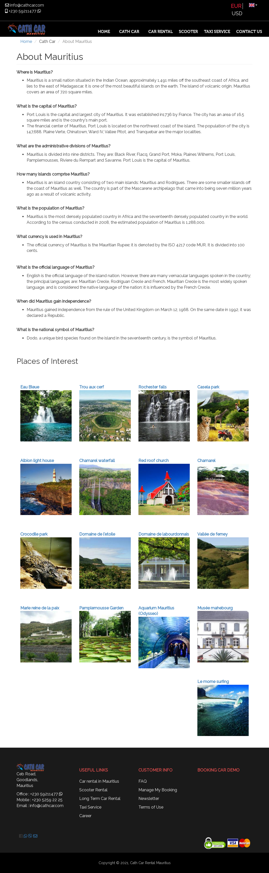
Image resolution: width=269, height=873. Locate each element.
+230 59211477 (22, 11)
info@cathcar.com (26, 5)
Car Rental (160, 31)
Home (104, 31)
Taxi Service (217, 31)
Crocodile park (34, 534)
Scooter (188, 31)
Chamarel (206, 460)
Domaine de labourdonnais (163, 534)
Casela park (208, 387)
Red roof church (153, 460)
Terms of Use (150, 807)
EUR (236, 6)
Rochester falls (152, 387)
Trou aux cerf (91, 387)
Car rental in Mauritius (99, 781)
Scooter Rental (93, 790)
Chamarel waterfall (97, 460)
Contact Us (249, 31)
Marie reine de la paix (39, 608)
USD (237, 13)
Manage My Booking (157, 790)
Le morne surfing (213, 681)
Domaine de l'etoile (97, 534)
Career (85, 815)
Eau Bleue (29, 387)
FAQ (142, 781)
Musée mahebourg (215, 608)
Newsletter (148, 798)
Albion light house (37, 460)
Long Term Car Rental (99, 798)
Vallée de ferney (212, 534)
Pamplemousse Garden (101, 608)
